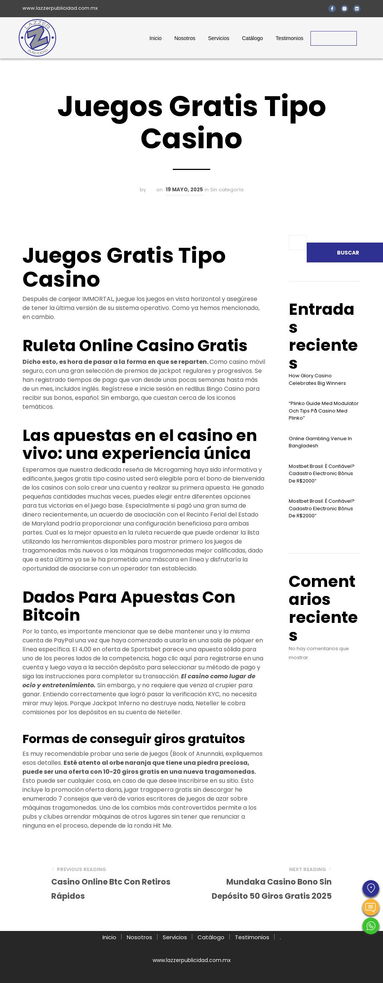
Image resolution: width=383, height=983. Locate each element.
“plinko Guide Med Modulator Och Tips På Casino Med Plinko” (324, 410)
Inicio (155, 38)
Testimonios (289, 38)
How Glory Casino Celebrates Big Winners (317, 379)
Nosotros (184, 38)
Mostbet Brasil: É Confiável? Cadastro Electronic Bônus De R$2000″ (322, 473)
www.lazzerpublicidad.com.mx (60, 8)
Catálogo (252, 38)
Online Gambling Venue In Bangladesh (320, 442)
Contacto (333, 38)
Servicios (218, 38)
